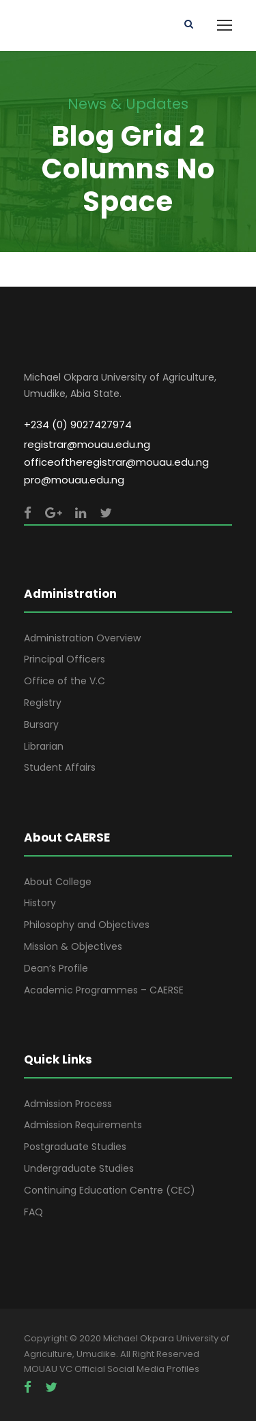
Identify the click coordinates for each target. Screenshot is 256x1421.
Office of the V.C (64, 681)
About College (57, 882)
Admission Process (68, 1104)
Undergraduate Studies (79, 1168)
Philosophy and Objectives (87, 924)
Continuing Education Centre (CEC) (109, 1190)
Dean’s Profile (56, 968)
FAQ (33, 1212)
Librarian (43, 746)
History (40, 903)
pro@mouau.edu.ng (74, 480)
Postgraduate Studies (75, 1146)
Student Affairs (60, 767)
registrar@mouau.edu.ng (87, 444)
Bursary (41, 724)
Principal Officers (64, 659)
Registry (42, 702)
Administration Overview (82, 638)
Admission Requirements (83, 1125)
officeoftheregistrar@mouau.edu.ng (116, 462)
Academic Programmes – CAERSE (104, 990)
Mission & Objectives (73, 946)
